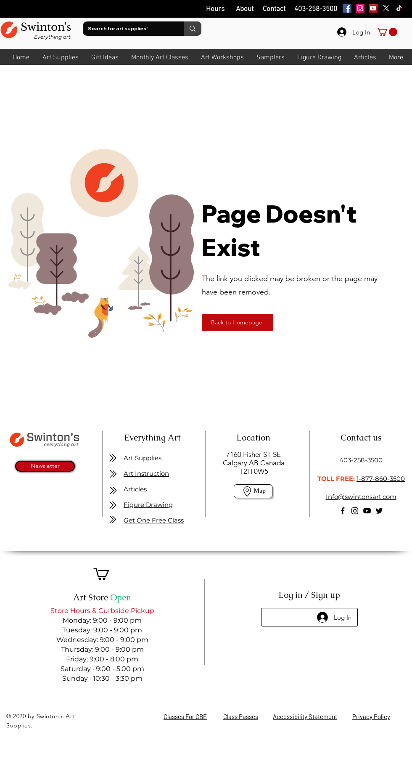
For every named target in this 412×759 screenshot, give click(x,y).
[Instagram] (360, 8)
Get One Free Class (154, 520)
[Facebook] (347, 8)
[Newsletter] (45, 466)
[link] (387, 32)
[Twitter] (379, 510)
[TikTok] (399, 8)
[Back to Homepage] (237, 322)
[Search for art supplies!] (127, 28)
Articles (135, 489)
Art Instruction (146, 474)
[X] (386, 8)
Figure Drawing (148, 505)
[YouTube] (373, 8)
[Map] (253, 491)
